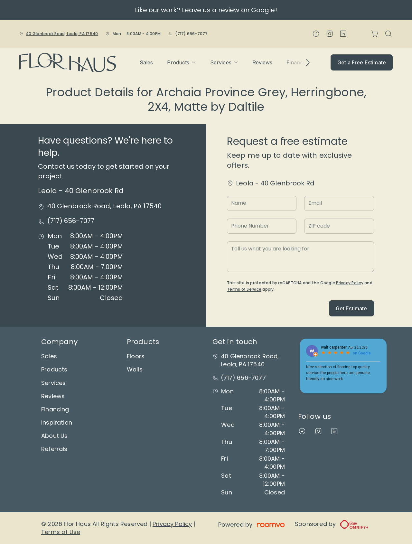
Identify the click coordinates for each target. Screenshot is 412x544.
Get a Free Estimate (361, 62)
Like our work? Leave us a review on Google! (206, 9)
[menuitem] (146, 62)
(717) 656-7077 (191, 33)
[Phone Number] (261, 226)
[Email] (339, 203)
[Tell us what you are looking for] (300, 256)
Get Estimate (351, 308)
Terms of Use (60, 532)
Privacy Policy (349, 283)
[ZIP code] (339, 226)
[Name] (261, 203)
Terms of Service (244, 289)
